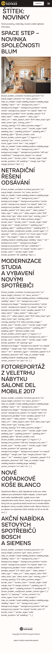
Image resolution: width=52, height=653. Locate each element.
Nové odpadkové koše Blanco (21, 479)
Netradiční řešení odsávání (18, 176)
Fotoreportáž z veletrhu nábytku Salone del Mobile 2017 (23, 379)
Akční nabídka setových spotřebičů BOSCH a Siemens (22, 531)
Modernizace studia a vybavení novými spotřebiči (21, 273)
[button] (49, 3)
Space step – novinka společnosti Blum (20, 42)
